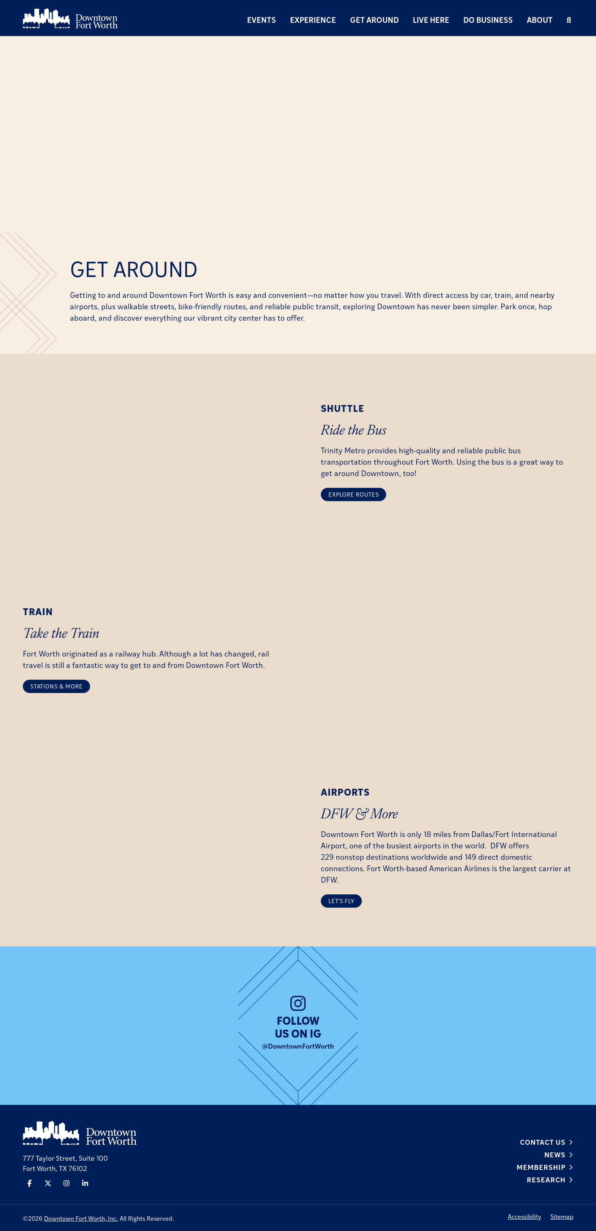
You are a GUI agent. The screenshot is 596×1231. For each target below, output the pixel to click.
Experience (313, 19)
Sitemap (561, 1216)
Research (546, 1179)
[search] (569, 20)
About (540, 19)
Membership (541, 1167)
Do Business (488, 19)
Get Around (374, 19)
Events (261, 19)
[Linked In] (85, 1183)
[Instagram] (66, 1183)
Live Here (431, 19)
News (555, 1154)
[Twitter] (47, 1183)
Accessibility (524, 1216)
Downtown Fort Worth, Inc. (81, 1218)
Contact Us (543, 1142)
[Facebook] (28, 1183)
